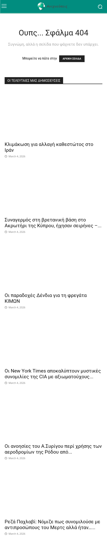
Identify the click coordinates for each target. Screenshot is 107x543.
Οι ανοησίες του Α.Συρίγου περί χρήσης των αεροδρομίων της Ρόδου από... (53, 449)
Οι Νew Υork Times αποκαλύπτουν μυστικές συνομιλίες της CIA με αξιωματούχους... (53, 373)
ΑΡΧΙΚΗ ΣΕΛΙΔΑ (72, 58)
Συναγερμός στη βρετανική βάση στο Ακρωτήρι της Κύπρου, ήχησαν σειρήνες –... (53, 222)
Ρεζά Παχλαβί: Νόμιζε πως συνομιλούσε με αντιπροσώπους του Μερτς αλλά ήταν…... (52, 524)
